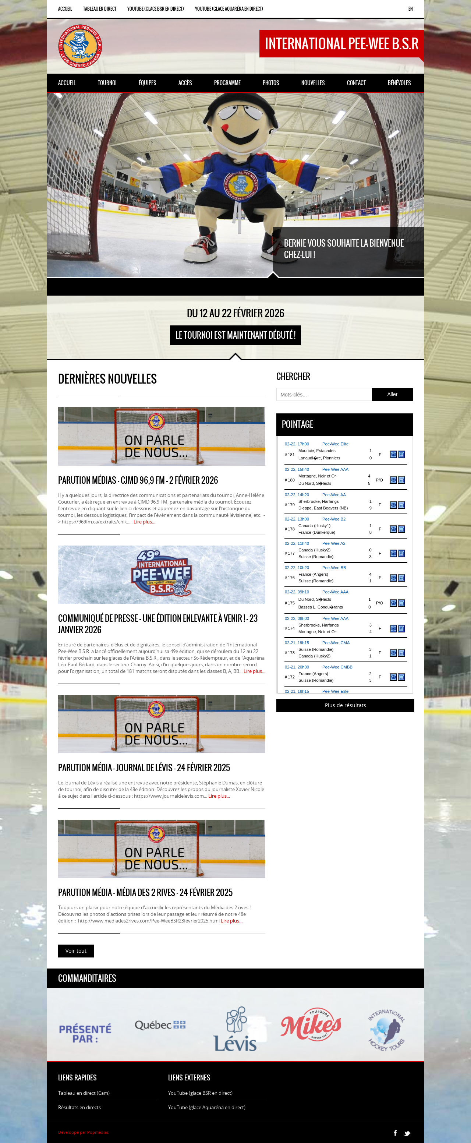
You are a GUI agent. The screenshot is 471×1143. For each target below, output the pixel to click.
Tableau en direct (99, 9)
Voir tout (75, 950)
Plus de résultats (345, 705)
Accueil (65, 9)
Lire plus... (144, 521)
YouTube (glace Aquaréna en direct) (229, 9)
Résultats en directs (79, 1107)
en (410, 9)
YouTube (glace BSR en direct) (155, 9)
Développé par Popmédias (83, 1132)
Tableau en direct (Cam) (84, 1093)
